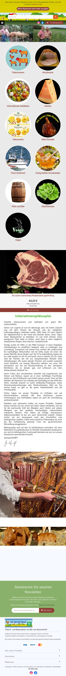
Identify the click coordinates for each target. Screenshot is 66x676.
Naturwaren (18, 139)
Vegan (18, 240)
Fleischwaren (18, 72)
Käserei (47, 106)
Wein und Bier (18, 206)
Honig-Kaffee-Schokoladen (47, 173)
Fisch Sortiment (18, 173)
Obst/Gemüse (48, 206)
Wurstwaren (47, 72)
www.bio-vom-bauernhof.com (26, 667)
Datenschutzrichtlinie (47, 605)
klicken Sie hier (36, 4)
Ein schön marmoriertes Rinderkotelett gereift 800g (33, 296)
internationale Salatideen (18, 106)
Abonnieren (47, 610)
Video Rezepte (47, 139)
